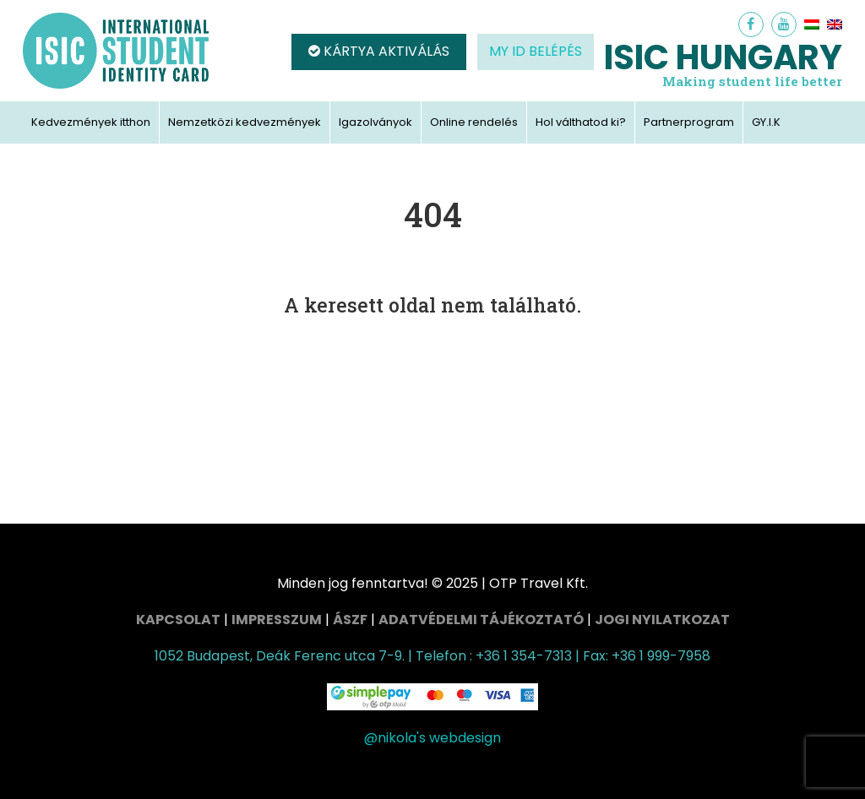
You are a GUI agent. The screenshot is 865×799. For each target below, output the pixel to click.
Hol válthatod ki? (581, 122)
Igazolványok (375, 122)
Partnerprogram (689, 122)
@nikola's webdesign (432, 737)
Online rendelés (474, 122)
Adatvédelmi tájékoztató (481, 619)
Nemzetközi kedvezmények (244, 122)
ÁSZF (350, 619)
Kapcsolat (178, 619)
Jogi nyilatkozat (662, 619)
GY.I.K (766, 122)
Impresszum (276, 619)
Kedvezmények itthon (90, 122)
